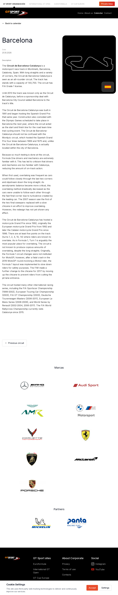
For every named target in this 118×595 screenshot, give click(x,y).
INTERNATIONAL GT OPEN (39, 4)
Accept (92, 587)
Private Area (107, 4)
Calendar (98, 13)
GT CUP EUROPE (77, 4)
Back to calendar (11, 23)
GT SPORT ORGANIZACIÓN (14, 4)
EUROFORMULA (60, 4)
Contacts (66, 574)
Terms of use (69, 569)
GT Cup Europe (41, 578)
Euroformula (39, 564)
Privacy (66, 564)
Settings (105, 587)
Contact (108, 13)
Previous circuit (14, 343)
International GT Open (41, 571)
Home (80, 13)
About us (88, 13)
